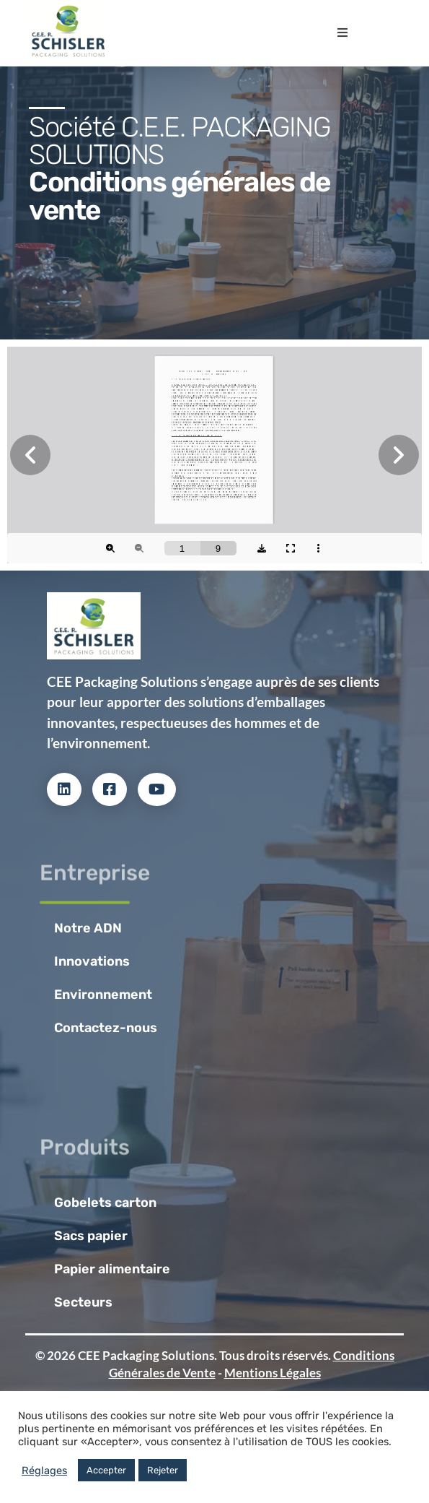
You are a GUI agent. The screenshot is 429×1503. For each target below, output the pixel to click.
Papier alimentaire (112, 1269)
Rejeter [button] (162, 1470)
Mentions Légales (272, 1372)
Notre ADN (88, 928)
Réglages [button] (44, 1470)
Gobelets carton (105, 1202)
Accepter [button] (106, 1470)
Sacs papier (91, 1236)
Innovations (92, 961)
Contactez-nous (105, 1028)
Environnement (103, 994)
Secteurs (83, 1302)
